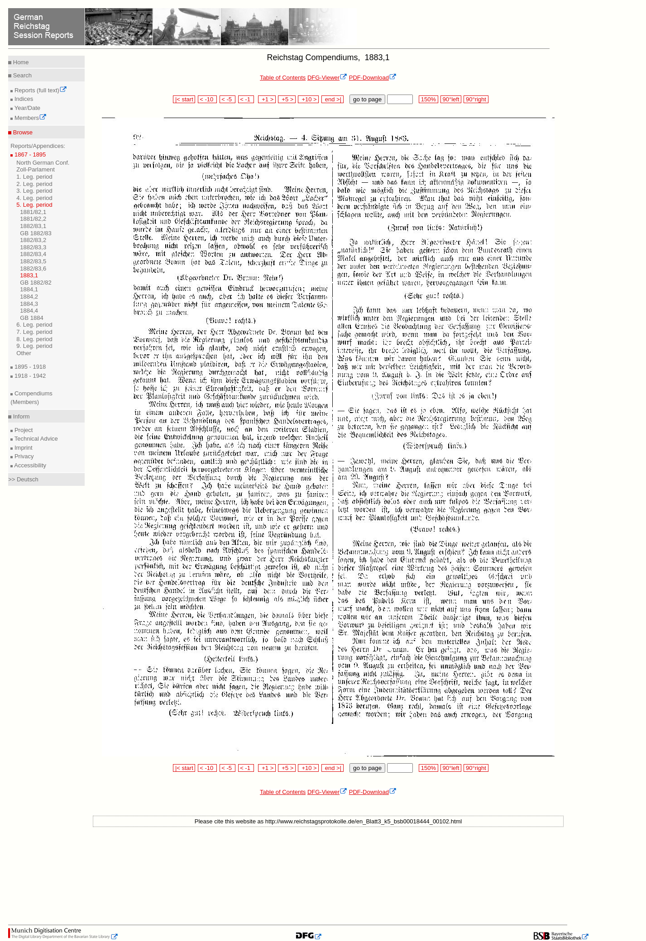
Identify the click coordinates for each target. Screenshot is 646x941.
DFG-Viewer (327, 77)
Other (23, 353)
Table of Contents (283, 77)
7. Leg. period (34, 331)
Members (30, 117)
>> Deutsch (23, 479)
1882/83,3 (33, 247)
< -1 (246, 99)
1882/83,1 (33, 226)
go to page (367, 99)
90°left (451, 99)
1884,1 (29, 289)
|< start (184, 99)
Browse (22, 132)
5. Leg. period (34, 204)
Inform (20, 416)
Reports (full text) (40, 90)
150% (428, 99)
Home (20, 62)
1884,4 (29, 310)
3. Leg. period (34, 190)
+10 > (308, 99)
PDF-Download (373, 77)
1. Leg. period (34, 176)
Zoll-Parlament (35, 169)
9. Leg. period (34, 345)
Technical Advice (35, 438)
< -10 (207, 99)
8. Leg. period (34, 339)
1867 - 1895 (29, 154)
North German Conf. (42, 162)
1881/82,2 (33, 218)
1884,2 (29, 296)
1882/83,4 (33, 254)
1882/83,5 (33, 261)
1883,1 (29, 275)
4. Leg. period (34, 198)
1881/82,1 (33, 212)
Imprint (22, 447)
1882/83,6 (33, 268)
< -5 (227, 99)
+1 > (266, 99)
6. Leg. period (34, 324)
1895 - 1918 (29, 366)
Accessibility (29, 465)
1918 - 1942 (29, 375)
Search (21, 75)
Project (23, 430)
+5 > (286, 99)
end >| (332, 99)
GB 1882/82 (35, 282)
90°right (476, 99)
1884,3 (29, 303)
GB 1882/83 (35, 233)
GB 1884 (31, 317)
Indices (23, 98)
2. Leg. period (34, 184)
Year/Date (26, 108)
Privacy (23, 456)
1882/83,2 (33, 240)
